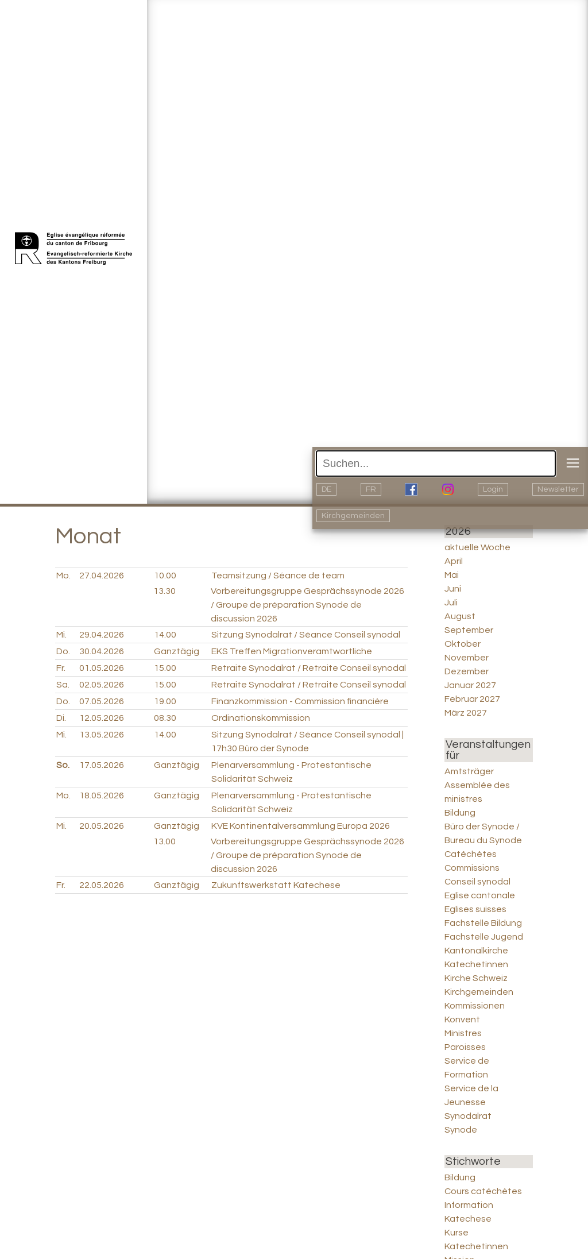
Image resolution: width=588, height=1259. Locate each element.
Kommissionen (474, 1005)
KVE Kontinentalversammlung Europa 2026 (300, 826)
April (453, 561)
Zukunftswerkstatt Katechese (276, 885)
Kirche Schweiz (476, 978)
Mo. (63, 575)
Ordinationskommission (260, 718)
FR (371, 489)
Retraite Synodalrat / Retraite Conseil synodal (308, 668)
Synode (460, 1129)
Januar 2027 (470, 685)
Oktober (462, 643)
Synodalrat (468, 1116)
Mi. (61, 634)
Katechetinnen (476, 964)
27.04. (101, 575)
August (459, 616)
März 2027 (465, 712)
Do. (63, 651)
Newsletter (558, 489)
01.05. (101, 668)
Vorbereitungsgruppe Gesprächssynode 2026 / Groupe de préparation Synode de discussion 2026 (307, 604)
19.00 (165, 701)
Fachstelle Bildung (483, 923)
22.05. (101, 885)
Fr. (60, 668)
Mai (451, 575)
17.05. (101, 765)
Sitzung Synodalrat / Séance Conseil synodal (305, 634)
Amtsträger (469, 771)
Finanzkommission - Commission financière (300, 701)
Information (468, 1205)
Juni (452, 588)
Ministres (463, 1033)
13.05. (101, 734)
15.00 (165, 668)
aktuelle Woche (477, 547)
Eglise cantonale (479, 895)
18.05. (101, 795)
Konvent (462, 1019)
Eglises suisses (475, 909)
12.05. (101, 718)
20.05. (101, 826)
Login (493, 489)
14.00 (165, 634)
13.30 (164, 591)
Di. (61, 718)
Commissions (472, 867)
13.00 (164, 841)
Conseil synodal (477, 881)
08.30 (165, 718)
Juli (451, 602)
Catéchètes (470, 854)
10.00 (165, 575)
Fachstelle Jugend (483, 936)
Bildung (459, 812)
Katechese (468, 1218)
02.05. (101, 684)
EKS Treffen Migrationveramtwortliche (291, 651)
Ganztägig (176, 651)
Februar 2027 (472, 699)
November (466, 657)
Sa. (62, 684)
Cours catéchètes (483, 1191)
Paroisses (465, 1047)
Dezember (466, 671)
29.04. (101, 634)
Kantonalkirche (476, 950)
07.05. (101, 701)
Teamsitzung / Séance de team (278, 575)
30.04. (101, 651)
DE (326, 489)
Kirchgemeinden (353, 516)
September (468, 630)
